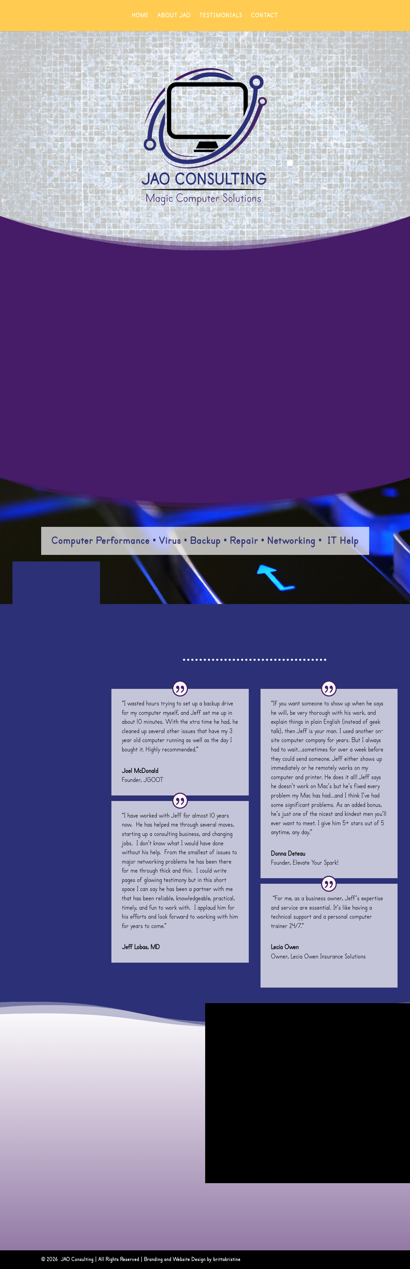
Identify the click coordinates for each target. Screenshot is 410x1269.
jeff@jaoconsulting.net (46, 1123)
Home (140, 16)
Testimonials (220, 16)
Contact (264, 16)
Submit (384, 1160)
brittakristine (226, 1259)
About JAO (174, 16)
